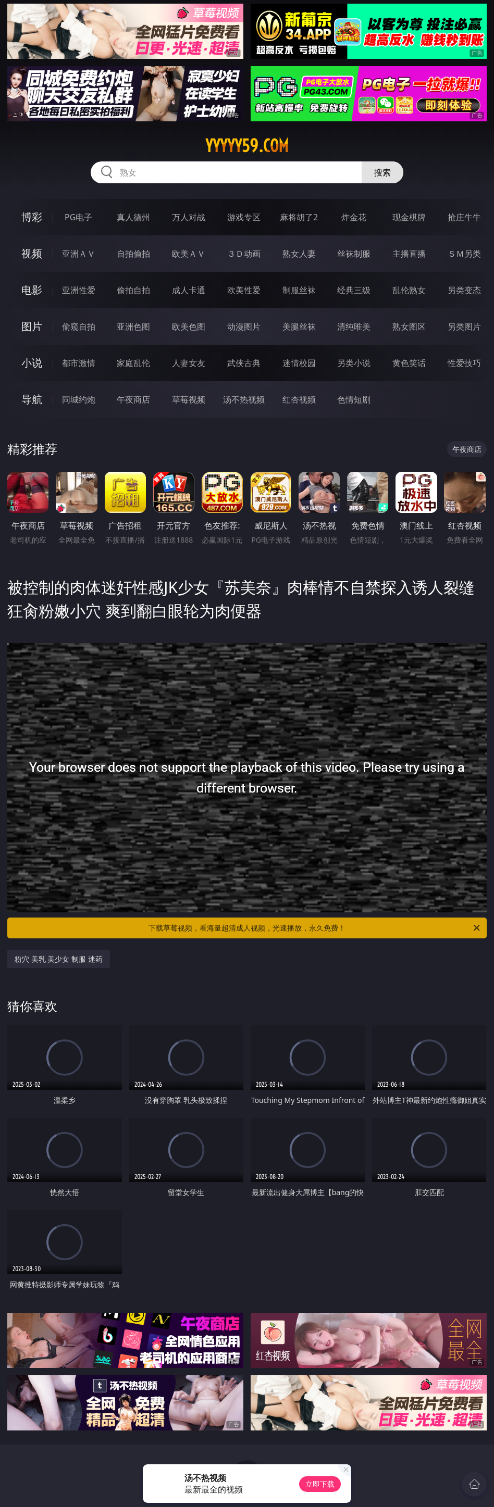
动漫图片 (244, 326)
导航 (31, 399)
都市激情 (78, 363)
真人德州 (133, 217)
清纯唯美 (353, 326)
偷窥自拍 (78, 326)
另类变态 (464, 290)
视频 (31, 253)
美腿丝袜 (299, 326)
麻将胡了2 (299, 217)
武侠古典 (244, 363)
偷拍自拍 (133, 290)
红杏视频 (299, 399)
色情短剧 (353, 399)
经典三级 (353, 290)
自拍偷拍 (133, 253)
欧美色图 (188, 326)
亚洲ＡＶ (78, 253)
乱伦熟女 (409, 290)
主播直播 (409, 253)
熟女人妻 (299, 253)
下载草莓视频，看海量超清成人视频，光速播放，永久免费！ (315, 928)
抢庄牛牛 (464, 217)
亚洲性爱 (78, 290)
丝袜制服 (353, 253)
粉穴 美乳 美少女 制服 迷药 (59, 959)
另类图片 (464, 326)
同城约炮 (78, 399)
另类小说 (353, 363)
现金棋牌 (409, 217)
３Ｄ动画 (244, 253)
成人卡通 (188, 290)
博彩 (31, 217)
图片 (31, 326)
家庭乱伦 (133, 363)
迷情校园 (299, 363)
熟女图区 (409, 326)
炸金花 (353, 217)
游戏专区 (244, 217)
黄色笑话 (409, 363)
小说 (31, 363)
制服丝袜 (299, 290)
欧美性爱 (244, 290)
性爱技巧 (464, 363)
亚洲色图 (133, 326)
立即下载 (320, 1484)
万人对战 (188, 217)
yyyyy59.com (247, 145)
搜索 (382, 172)
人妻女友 (188, 363)
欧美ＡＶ (188, 253)
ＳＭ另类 (464, 253)
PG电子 (78, 217)
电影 (31, 290)
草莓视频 (188, 399)
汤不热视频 (244, 399)
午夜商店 (133, 399)
